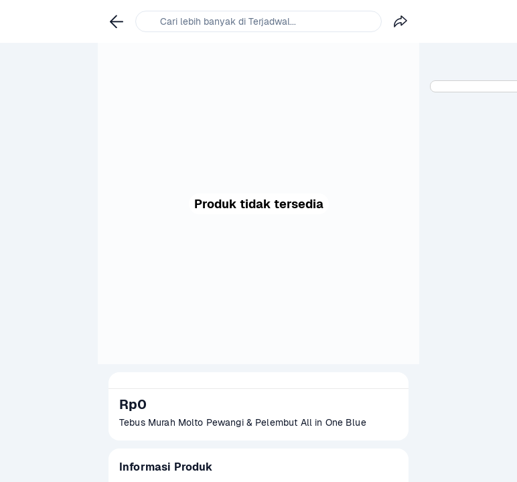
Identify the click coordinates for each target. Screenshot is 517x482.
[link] (116, 21)
